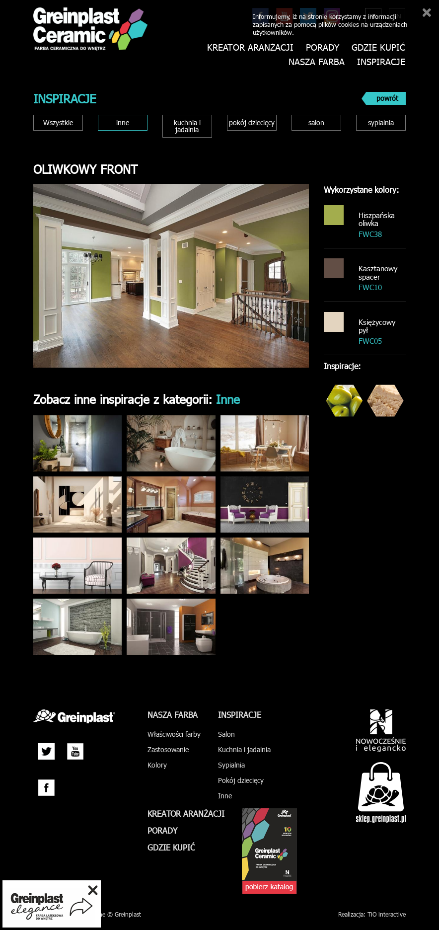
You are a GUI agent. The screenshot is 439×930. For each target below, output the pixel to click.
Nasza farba (317, 62)
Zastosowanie (168, 749)
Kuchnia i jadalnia (244, 749)
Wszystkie (58, 122)
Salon (226, 734)
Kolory (157, 765)
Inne (225, 795)
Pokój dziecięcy (241, 780)
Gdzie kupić (378, 47)
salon (316, 122)
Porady (322, 47)
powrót (387, 98)
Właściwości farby (174, 734)
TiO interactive (386, 914)
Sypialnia (231, 765)
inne (122, 122)
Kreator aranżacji (250, 47)
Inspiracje (381, 62)
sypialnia (381, 122)
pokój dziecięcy (252, 122)
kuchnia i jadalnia (187, 126)
